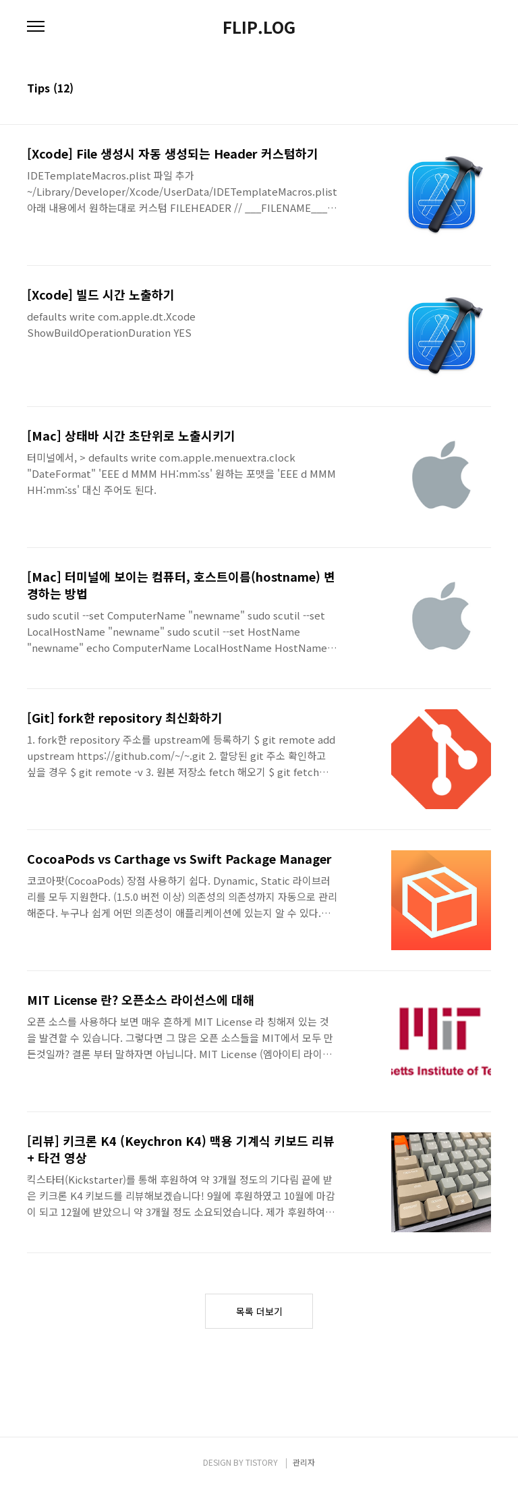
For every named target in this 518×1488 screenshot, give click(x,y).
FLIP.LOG (259, 27)
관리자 (304, 1462)
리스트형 (483, 89)
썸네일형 (464, 89)
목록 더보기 (259, 1311)
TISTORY (262, 1462)
